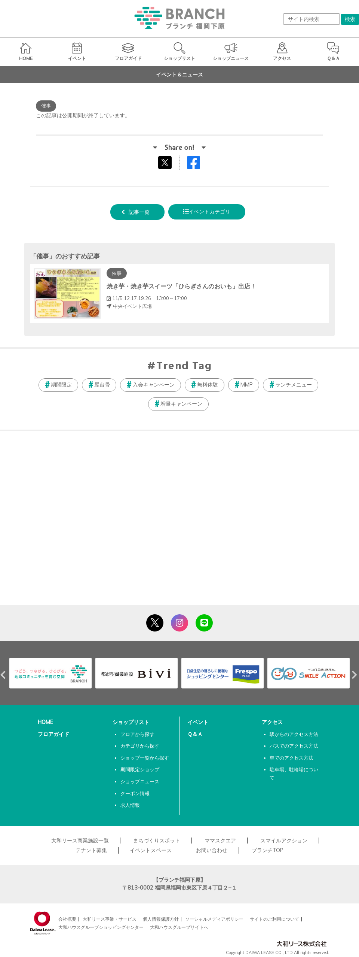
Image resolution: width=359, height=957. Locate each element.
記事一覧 (139, 212)
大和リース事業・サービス (109, 919)
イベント (197, 722)
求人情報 (130, 805)
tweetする (166, 162)
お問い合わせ (211, 850)
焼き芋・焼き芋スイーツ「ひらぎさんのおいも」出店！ (181, 286)
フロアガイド (53, 734)
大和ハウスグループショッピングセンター (101, 927)
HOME (45, 722)
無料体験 (207, 384)
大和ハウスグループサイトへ (179, 927)
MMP (246, 384)
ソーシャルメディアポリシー (214, 919)
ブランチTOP (267, 850)
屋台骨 (102, 384)
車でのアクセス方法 (291, 758)
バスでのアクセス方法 (294, 746)
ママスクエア (220, 840)
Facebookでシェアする (198, 164)
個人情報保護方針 (161, 919)
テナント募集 (91, 850)
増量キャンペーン (181, 403)
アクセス (272, 722)
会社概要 (67, 919)
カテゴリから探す (139, 746)
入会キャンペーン (154, 384)
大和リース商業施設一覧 (80, 840)
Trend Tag (184, 366)
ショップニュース (139, 781)
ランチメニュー (293, 384)
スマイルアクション (283, 840)
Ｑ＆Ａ (195, 734)
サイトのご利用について (274, 919)
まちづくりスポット (156, 840)
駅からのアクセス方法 (294, 734)
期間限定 (61, 384)
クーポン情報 (135, 793)
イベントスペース (151, 850)
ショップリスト (131, 722)
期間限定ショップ (139, 769)
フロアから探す (137, 734)
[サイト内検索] (311, 19)
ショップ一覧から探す (144, 758)
